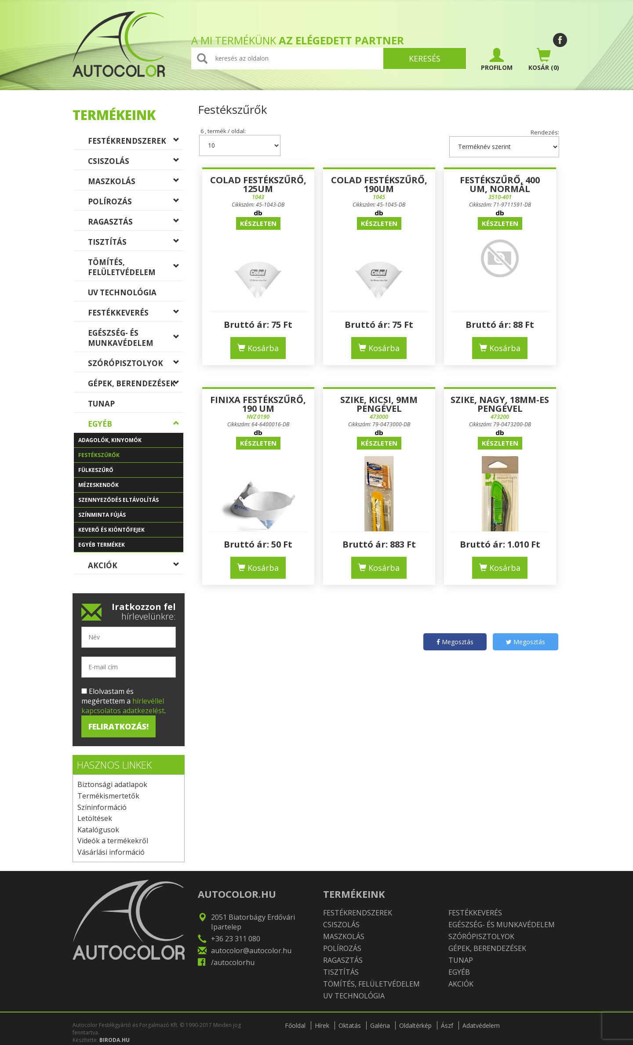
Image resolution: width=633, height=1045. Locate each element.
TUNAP (135, 406)
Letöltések (94, 818)
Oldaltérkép (415, 1025)
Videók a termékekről (112, 840)
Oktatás (349, 1025)
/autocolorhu (233, 962)
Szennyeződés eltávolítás (130, 502)
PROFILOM (497, 60)
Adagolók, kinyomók (130, 442)
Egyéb (135, 426)
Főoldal (295, 1025)
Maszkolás (135, 183)
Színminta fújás (130, 517)
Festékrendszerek (135, 143)
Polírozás (135, 203)
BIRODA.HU (114, 1040)
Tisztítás (135, 244)
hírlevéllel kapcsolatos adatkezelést (122, 705)
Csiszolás (135, 163)
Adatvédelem (481, 1025)
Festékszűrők (130, 457)
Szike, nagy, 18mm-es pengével (500, 404)
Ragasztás (135, 224)
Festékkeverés (135, 315)
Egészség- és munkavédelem (135, 338)
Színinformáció (102, 807)
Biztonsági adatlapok (112, 784)
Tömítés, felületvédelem (135, 267)
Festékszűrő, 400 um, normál (500, 184)
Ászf (447, 1025)
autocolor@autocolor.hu (251, 950)
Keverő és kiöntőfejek (130, 532)
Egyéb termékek (130, 547)
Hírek (322, 1025)
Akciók (135, 567)
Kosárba (258, 348)
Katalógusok (98, 830)
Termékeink (114, 115)
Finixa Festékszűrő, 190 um (258, 404)
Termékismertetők (108, 796)
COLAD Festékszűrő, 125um (258, 184)
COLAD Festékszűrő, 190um (379, 184)
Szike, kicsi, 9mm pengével (379, 404)
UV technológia (135, 294)
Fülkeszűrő (130, 472)
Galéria (380, 1025)
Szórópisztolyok (135, 365)
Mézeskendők (130, 487)
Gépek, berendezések (135, 385)
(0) (543, 60)
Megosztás (455, 642)
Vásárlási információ (111, 852)
